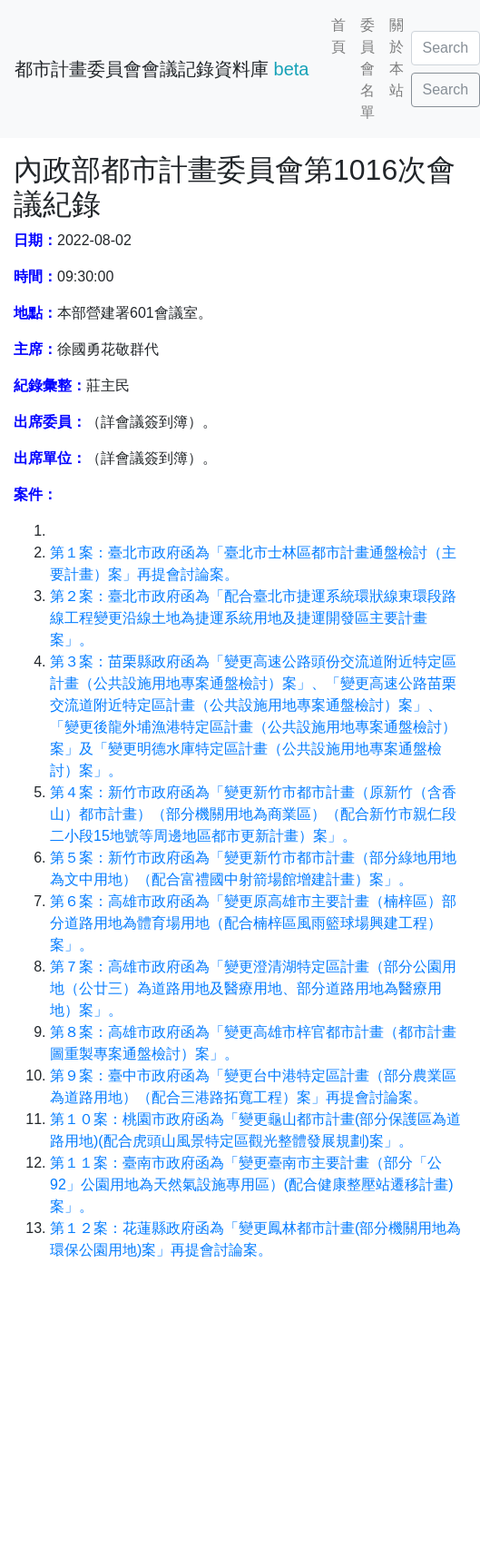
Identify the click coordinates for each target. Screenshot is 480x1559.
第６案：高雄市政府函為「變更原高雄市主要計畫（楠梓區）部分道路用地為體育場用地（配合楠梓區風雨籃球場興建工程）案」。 (253, 922)
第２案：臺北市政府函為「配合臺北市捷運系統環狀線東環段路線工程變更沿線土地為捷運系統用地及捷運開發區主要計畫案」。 (253, 617)
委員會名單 (367, 68)
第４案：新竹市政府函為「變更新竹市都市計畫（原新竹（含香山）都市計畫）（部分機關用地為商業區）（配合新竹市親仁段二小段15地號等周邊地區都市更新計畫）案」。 (253, 814)
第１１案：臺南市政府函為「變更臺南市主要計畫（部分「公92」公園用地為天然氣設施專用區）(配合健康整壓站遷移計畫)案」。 (251, 1184)
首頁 (338, 35)
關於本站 (396, 57)
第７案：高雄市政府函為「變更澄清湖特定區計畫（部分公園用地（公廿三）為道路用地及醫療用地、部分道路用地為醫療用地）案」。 (253, 988)
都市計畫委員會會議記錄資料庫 (162, 69)
